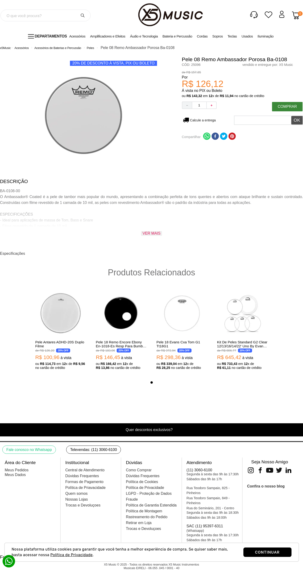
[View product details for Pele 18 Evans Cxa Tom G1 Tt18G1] (182, 330)
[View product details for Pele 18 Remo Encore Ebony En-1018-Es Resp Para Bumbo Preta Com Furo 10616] (121, 330)
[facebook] (215, 136)
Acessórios (22, 48)
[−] (187, 105)
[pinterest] (232, 136)
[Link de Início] (5, 48)
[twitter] (223, 136)
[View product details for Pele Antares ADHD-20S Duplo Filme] (60, 330)
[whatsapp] (207, 136)
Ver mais (151, 233)
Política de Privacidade (71, 555)
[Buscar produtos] (82, 15)
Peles (90, 48)
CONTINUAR (267, 552)
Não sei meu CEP (203, 120)
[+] (212, 105)
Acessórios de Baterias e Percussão (57, 48)
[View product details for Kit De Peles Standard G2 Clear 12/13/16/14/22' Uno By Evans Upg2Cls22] (242, 330)
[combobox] (45, 15)
